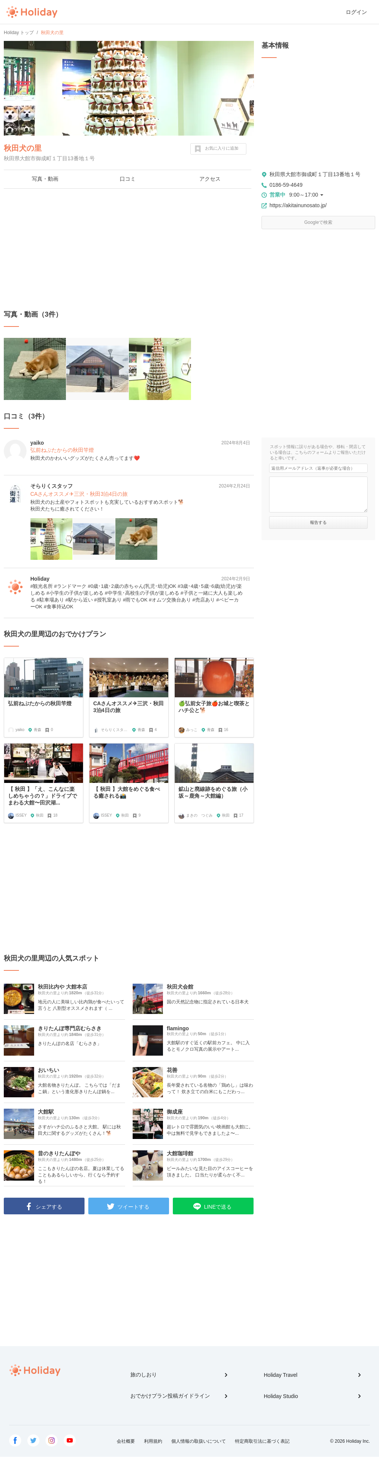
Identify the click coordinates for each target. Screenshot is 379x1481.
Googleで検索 (318, 222)
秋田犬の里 (23, 148)
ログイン (356, 12)
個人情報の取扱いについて (198, 1441)
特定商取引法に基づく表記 (262, 1441)
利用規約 (153, 1441)
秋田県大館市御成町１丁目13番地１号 (314, 174)
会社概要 (126, 1441)
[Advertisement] (129, 249)
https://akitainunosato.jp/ (298, 205)
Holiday (32, 12)
